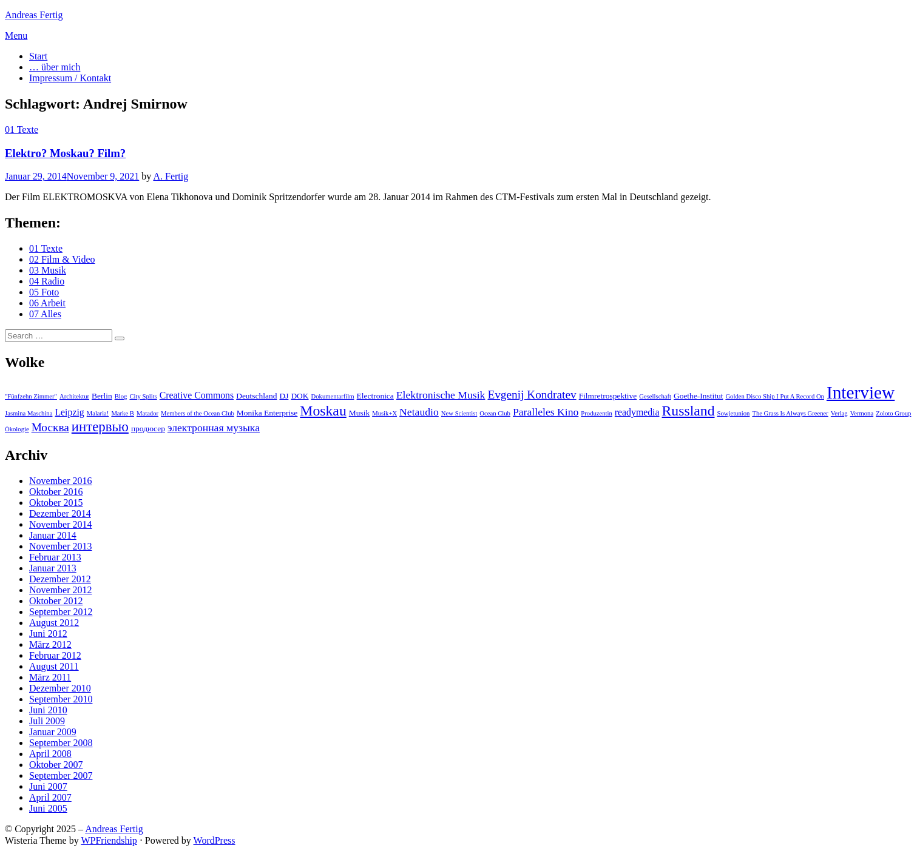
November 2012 (60, 590)
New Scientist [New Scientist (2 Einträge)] (459, 413)
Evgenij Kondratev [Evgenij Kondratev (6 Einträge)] (531, 394)
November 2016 (60, 481)
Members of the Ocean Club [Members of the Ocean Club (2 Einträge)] (197, 413)
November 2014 (60, 524)
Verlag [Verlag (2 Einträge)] (839, 413)
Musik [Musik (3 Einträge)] (359, 412)
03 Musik (47, 270)
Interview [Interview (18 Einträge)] (861, 392)
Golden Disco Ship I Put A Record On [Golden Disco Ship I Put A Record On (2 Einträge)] (774, 396)
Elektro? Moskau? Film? (65, 153)
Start (38, 56)
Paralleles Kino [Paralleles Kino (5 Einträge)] (545, 412)
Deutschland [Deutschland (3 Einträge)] (256, 395)
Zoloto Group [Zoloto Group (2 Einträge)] (893, 413)
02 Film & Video (62, 259)
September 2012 (60, 612)
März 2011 (50, 677)
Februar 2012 (55, 655)
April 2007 (50, 797)
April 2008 (50, 753)
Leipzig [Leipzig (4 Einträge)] (69, 412)
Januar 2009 (52, 732)
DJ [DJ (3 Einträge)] (283, 395)
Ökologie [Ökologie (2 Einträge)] (17, 429)
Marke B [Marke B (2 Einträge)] (122, 413)
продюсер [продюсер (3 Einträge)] (148, 428)
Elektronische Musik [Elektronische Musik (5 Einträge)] (441, 395)
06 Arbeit (47, 303)
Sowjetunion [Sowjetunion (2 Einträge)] (733, 413)
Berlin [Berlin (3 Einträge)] (102, 395)
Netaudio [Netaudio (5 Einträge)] (419, 412)
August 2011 (54, 666)
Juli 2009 (47, 721)
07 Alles (45, 314)
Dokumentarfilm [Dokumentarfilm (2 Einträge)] (332, 396)
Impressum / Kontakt (70, 78)
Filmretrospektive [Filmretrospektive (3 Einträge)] (608, 395)
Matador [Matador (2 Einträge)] (147, 413)
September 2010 (60, 699)
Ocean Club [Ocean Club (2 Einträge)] (494, 413)
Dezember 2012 (60, 579)
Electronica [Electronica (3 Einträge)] (375, 395)
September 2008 (60, 743)
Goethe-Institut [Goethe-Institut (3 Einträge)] (698, 395)
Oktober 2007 (56, 764)
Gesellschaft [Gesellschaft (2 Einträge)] (655, 396)
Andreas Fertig (34, 15)
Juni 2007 (48, 786)
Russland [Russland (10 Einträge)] (688, 411)
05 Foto (44, 292)
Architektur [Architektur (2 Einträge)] (74, 396)
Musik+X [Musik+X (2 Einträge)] (384, 413)
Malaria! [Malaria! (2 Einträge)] (98, 413)
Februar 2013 (55, 557)
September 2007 (60, 775)
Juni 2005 (48, 808)
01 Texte (21, 129)
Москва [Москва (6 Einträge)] (50, 427)
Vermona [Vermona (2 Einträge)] (861, 413)
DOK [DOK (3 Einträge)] (299, 395)
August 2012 (54, 622)
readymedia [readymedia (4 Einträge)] (637, 412)
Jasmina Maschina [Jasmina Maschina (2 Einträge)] (28, 413)
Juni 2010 (48, 710)
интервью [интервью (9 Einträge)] (100, 426)
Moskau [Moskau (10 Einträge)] (323, 411)
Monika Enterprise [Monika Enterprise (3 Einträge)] (267, 412)
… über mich (54, 67)
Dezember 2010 (60, 688)
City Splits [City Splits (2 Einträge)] (143, 396)
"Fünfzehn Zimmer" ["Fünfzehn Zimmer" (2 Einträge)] (31, 396)
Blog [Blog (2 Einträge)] (121, 396)
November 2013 (60, 546)
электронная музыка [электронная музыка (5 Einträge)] (213, 428)
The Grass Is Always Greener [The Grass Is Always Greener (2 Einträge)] (790, 413)
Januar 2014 (52, 535)
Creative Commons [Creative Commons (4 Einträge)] (197, 395)
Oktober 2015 (56, 502)
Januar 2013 (52, 568)
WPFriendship (109, 840)
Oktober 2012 (56, 601)
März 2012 (50, 644)
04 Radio (46, 281)
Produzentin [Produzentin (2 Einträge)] (596, 413)
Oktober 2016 (56, 491)
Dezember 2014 (60, 513)
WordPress (214, 840)
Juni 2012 (48, 633)
